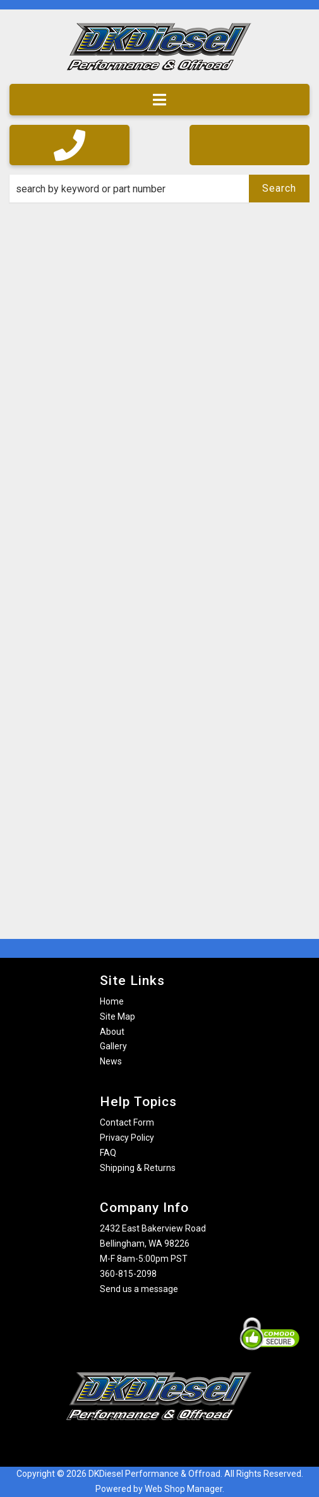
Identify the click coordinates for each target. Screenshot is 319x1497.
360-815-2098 (128, 1274)
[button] (159, 188)
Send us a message (139, 1289)
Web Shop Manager (183, 1489)
